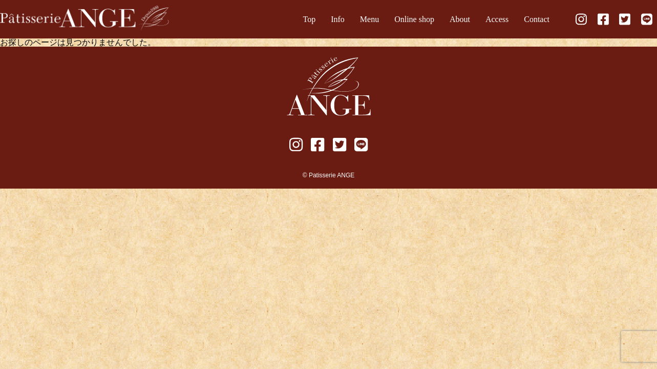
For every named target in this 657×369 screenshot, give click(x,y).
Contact (536, 19)
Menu (369, 19)
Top (309, 19)
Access (496, 19)
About (460, 19)
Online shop (414, 19)
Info (338, 19)
